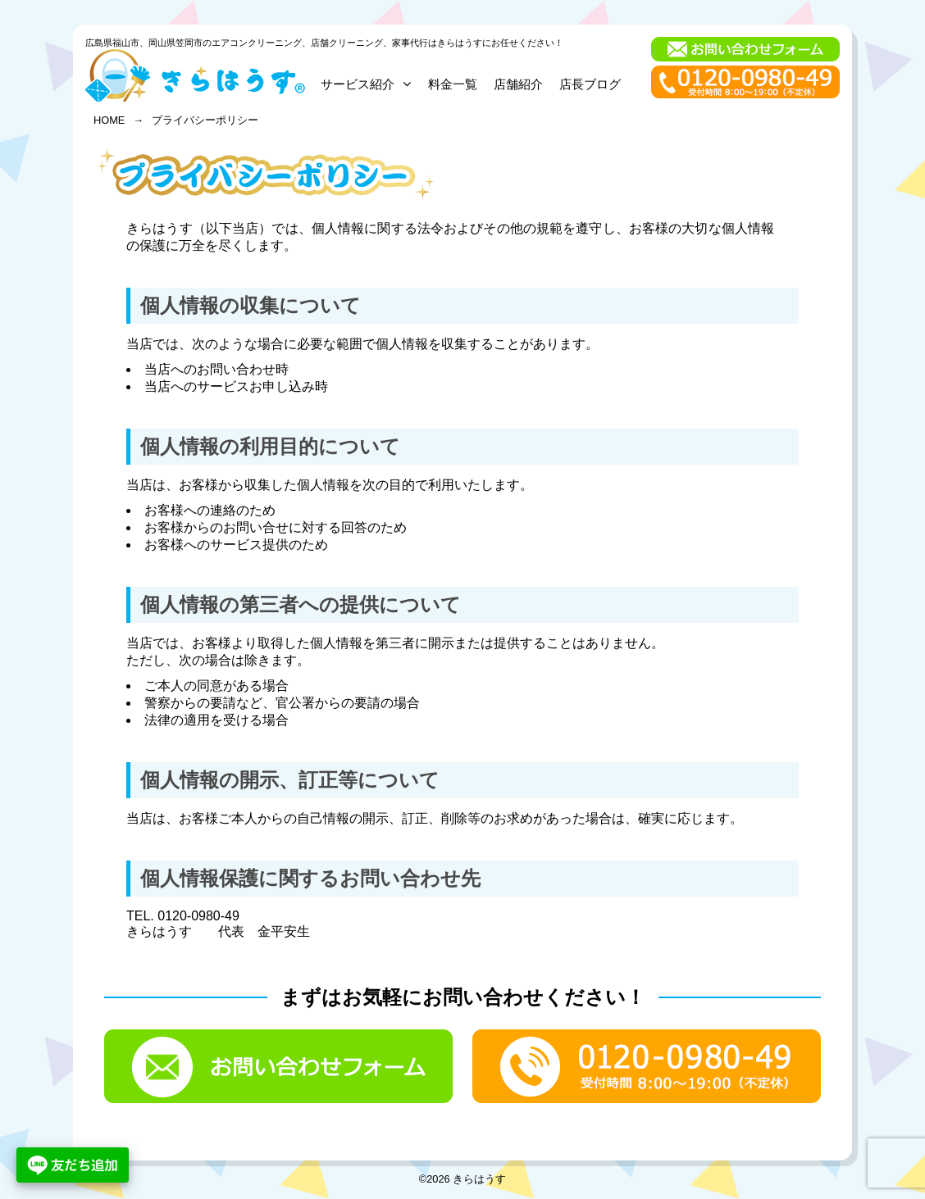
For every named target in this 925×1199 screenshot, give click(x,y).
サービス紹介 (366, 84)
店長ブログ (590, 84)
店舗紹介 (518, 84)
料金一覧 (452, 84)
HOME (109, 120)
